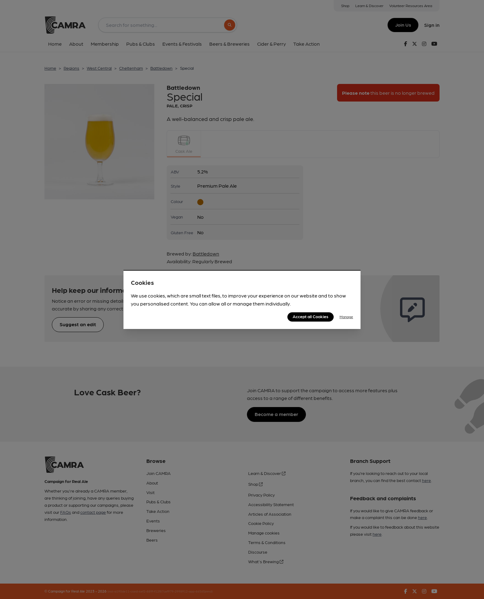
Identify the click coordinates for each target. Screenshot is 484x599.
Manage (346, 316)
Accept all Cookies (310, 316)
